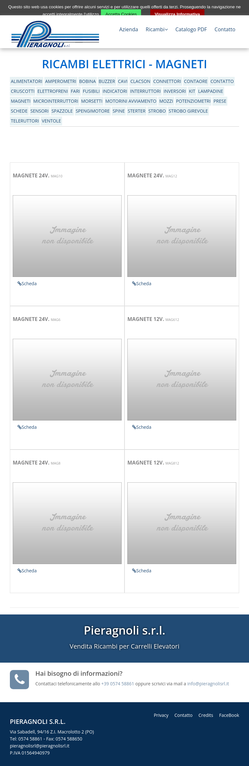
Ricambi (157, 29)
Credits (205, 715)
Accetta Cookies (121, 14)
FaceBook (229, 715)
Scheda (27, 283)
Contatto (225, 29)
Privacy (161, 715)
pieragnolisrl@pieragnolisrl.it (39, 746)
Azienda (128, 29)
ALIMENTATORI (26, 81)
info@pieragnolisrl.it (208, 682)
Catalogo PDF (191, 29)
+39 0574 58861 (118, 682)
